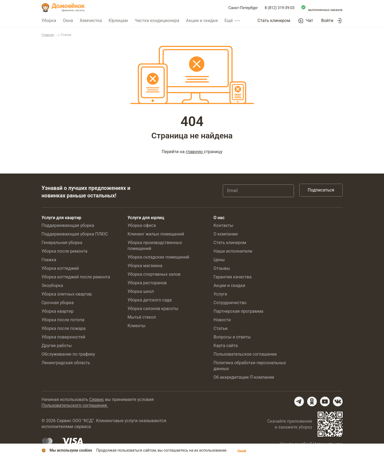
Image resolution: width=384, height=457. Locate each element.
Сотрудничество (230, 302)
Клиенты (137, 325)
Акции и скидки (202, 20)
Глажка (49, 259)
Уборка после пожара (64, 328)
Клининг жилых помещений (156, 234)
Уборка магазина (145, 265)
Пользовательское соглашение (245, 354)
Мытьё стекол (142, 317)
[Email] (258, 190)
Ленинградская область (66, 362)
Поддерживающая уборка (68, 225)
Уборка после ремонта (65, 251)
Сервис (96, 399)
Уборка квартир (58, 311)
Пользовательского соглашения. (75, 405)
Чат (309, 20)
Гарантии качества (233, 276)
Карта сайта (226, 345)
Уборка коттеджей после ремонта (76, 276)
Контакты (223, 225)
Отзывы (222, 268)
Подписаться (321, 190)
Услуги (220, 294)
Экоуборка (52, 285)
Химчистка (91, 20)
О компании (226, 234)
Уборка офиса (142, 225)
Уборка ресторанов (147, 282)
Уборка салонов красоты (153, 308)
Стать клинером (273, 20)
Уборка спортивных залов (154, 274)
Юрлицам (118, 20)
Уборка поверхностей (63, 337)
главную (195, 151)
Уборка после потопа (63, 319)
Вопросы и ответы (232, 337)
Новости (222, 319)
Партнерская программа (239, 311)
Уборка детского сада (150, 300)
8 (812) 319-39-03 (280, 8)
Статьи (221, 328)
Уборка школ (141, 291)
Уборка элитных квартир (67, 294)
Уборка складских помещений (158, 257)
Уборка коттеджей (60, 268)
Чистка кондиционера (157, 20)
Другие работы (57, 345)
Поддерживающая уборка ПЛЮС (75, 234)
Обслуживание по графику (68, 354)
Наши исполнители (233, 251)
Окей (241, 451)
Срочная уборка (58, 302)
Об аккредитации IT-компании (244, 377)
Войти (327, 20)
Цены (219, 259)
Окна (68, 20)
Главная (48, 35)
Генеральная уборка (62, 242)
